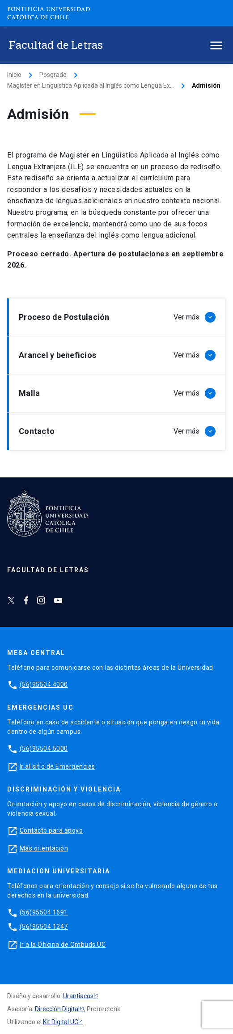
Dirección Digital (57, 1009)
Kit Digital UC (60, 1021)
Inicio (14, 74)
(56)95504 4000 (44, 684)
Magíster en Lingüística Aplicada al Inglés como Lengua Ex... (90, 85)
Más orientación (44, 848)
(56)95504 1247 (44, 926)
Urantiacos (78, 996)
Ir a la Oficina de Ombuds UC (63, 944)
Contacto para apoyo (51, 830)
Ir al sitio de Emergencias (57, 766)
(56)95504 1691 (44, 912)
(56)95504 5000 (44, 748)
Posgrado (53, 74)
